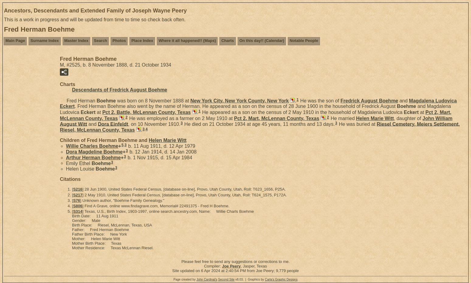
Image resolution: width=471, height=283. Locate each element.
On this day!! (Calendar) (261, 40)
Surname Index (44, 40)
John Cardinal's (206, 279)
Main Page (15, 40)
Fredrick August (369, 100)
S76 (76, 200)
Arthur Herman (93, 157)
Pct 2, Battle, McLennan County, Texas (146, 112)
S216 (77, 189)
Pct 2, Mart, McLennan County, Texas (276, 118)
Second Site (226, 279)
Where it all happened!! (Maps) (187, 40)
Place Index (142, 40)
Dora (113, 123)
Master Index (76, 40)
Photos (119, 40)
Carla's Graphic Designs (281, 279)
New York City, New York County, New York (240, 100)
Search (100, 40)
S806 (77, 206)
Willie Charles (92, 146)
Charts (227, 40)
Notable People (304, 40)
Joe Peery (231, 266)
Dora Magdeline (94, 151)
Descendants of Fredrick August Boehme (119, 89)
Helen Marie (375, 118)
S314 (77, 211)
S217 (77, 195)
